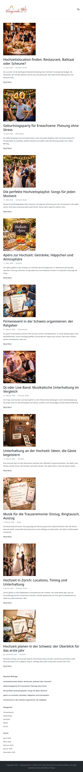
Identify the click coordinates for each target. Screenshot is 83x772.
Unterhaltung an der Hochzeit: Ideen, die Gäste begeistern (39, 453)
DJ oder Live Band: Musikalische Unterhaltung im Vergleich (41, 389)
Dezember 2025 (9, 752)
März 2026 (7, 742)
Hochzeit (18, 68)
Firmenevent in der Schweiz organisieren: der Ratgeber (38, 323)
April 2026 (7, 738)
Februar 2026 (8, 745)
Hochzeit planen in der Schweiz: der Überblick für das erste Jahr (41, 648)
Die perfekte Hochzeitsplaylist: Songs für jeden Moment (39, 194)
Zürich (24, 68)
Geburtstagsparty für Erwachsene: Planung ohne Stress (41, 127)
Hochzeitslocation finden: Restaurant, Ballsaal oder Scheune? (38, 61)
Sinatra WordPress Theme (45, 768)
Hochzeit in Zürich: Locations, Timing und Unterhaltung (35, 582)
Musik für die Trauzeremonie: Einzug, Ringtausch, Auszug (41, 516)
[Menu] (78, 9)
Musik (25, 200)
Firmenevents (22, 329)
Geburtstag (19, 134)
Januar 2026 (7, 749)
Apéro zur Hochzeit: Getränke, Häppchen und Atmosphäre (38, 257)
